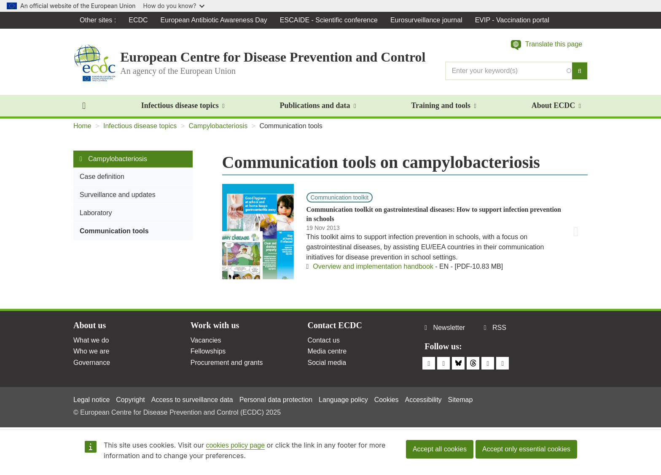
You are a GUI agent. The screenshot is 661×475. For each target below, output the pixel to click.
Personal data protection (275, 399)
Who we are (91, 351)
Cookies (386, 399)
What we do (91, 340)
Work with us (215, 325)
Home (82, 126)
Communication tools (114, 231)
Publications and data (317, 105)
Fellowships (208, 351)
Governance (91, 362)
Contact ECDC (335, 325)
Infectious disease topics (183, 105)
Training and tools (443, 105)
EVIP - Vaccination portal (512, 20)
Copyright (130, 399)
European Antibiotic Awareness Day (214, 20)
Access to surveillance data (192, 399)
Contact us (324, 340)
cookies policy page (235, 445)
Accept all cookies (440, 449)
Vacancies (206, 340)
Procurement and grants (227, 362)
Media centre (327, 351)
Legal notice (91, 399)
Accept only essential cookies (526, 449)
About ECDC (556, 105)
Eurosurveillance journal (426, 20)
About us (89, 325)
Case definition (102, 176)
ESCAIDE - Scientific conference (329, 20)
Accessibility (423, 399)
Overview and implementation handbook (373, 266)
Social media (327, 362)
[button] (546, 45)
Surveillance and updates (118, 194)
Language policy (343, 399)
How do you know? (174, 5)
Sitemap (460, 399)
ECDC (138, 20)
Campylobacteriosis (218, 126)
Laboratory (96, 212)
